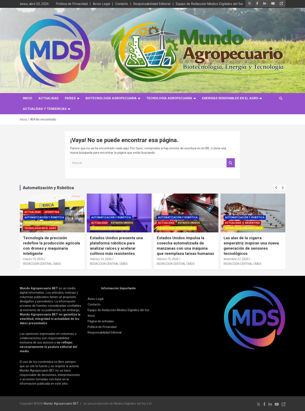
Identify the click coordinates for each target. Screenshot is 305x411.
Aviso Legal (101, 4)
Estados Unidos (122, 222)
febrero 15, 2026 (168, 259)
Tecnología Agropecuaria (169, 98)
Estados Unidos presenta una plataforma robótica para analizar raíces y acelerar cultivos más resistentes (116, 246)
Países (70, 98)
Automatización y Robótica (48, 187)
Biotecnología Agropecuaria (111, 98)
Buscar (231, 163)
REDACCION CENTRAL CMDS (42, 263)
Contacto (121, 4)
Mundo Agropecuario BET (61, 403)
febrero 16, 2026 (101, 259)
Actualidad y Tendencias (45, 109)
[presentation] (276, 188)
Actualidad (48, 98)
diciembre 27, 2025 (236, 259)
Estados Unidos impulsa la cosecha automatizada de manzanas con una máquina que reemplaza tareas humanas (185, 246)
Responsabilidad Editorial (151, 4)
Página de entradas (101, 321)
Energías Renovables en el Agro (230, 98)
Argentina (51, 212)
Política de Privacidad (72, 4)
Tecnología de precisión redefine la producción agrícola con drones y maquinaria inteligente (51, 246)
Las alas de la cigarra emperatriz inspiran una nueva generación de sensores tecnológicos (251, 246)
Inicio (27, 98)
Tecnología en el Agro (40, 228)
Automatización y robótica (44, 217)
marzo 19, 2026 (33, 259)
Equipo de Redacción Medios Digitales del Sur (209, 4)
